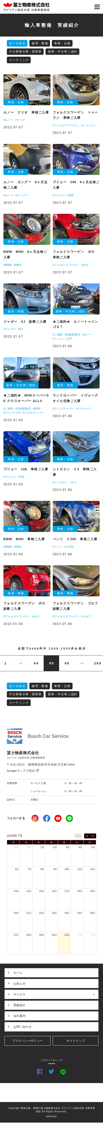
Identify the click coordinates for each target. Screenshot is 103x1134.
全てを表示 (17, 43)
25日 (79, 913)
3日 (68, 847)
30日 (28, 847)
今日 (78, 836)
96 (67, 663)
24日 (67, 913)
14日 (28, 891)
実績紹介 (19, 1005)
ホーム (18, 972)
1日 (42, 847)
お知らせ (19, 983)
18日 (79, 891)
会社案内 (19, 1016)
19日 (92, 891)
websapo (51, 1116)
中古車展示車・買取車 (25, 51)
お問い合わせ (22, 1026)
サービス (55, 994)
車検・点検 (62, 43)
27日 (16, 935)
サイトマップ (75, 1040)
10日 (67, 869)
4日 (80, 847)
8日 (42, 869)
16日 (54, 891)
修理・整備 (40, 43)
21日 (28, 913)
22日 (41, 913)
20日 (16, 913)
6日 (17, 869)
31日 (67, 935)
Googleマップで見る (23, 770)
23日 (54, 913)
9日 (55, 869)
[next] (93, 835)
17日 (67, 891)
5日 (93, 847)
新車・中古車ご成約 (62, 51)
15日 (41, 891)
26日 (92, 913)
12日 (92, 869)
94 (36, 663)
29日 (16, 847)
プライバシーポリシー (27, 1040)
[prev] (87, 835)
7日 (29, 869)
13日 (16, 891)
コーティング (19, 60)
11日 (79, 869)
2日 (55, 847)
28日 (28, 935)
